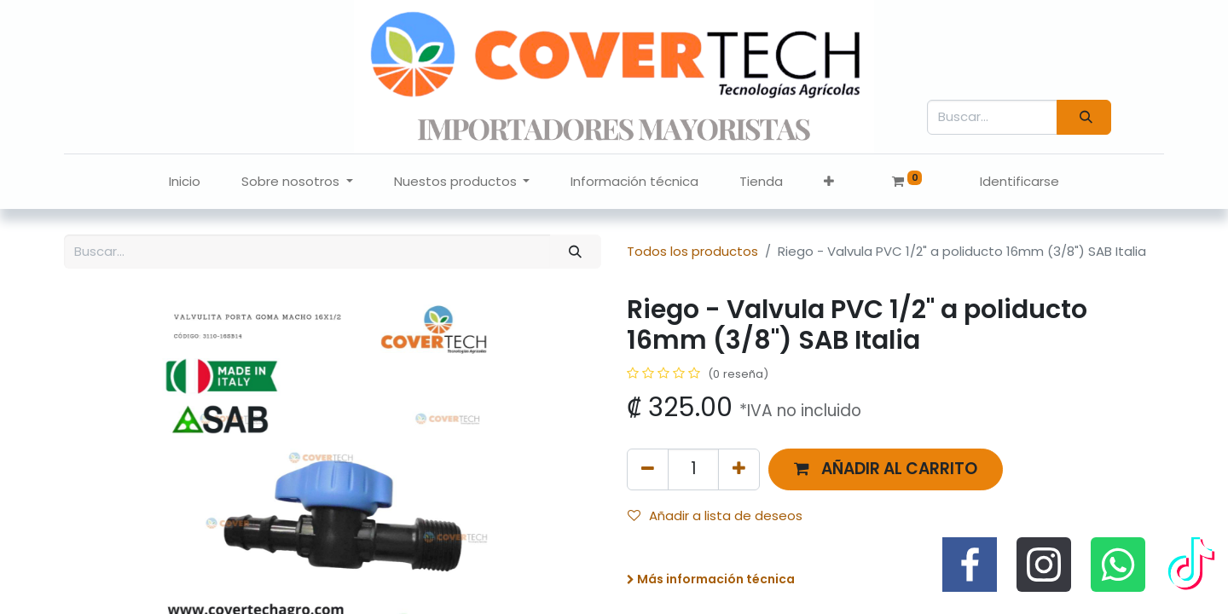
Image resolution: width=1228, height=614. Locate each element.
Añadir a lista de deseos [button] (715, 515)
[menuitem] (184, 182)
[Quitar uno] (648, 469)
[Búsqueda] (1084, 117)
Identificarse (1019, 181)
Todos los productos (692, 251)
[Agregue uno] (739, 469)
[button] (828, 182)
